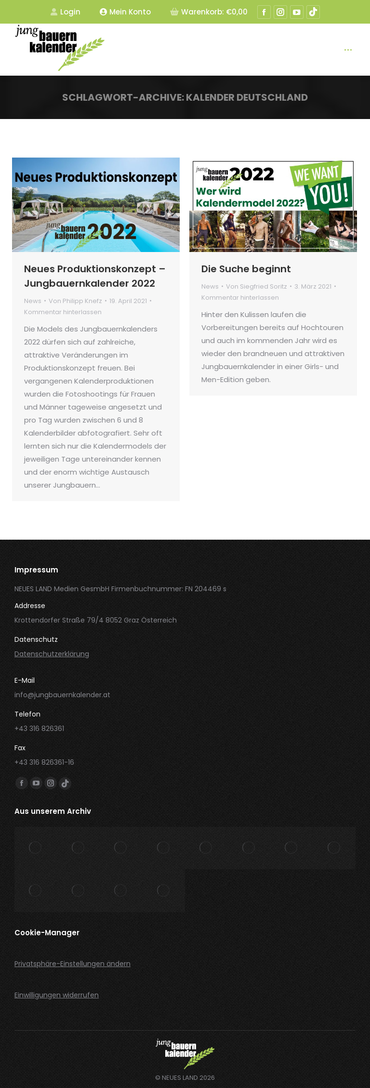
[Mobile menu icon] (348, 50)
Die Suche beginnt (246, 269)
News (32, 300)
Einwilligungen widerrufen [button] (56, 995)
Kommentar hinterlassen (63, 312)
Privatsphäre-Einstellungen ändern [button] (72, 964)
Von (75, 300)
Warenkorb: (209, 12)
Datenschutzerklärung (51, 654)
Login (65, 12)
